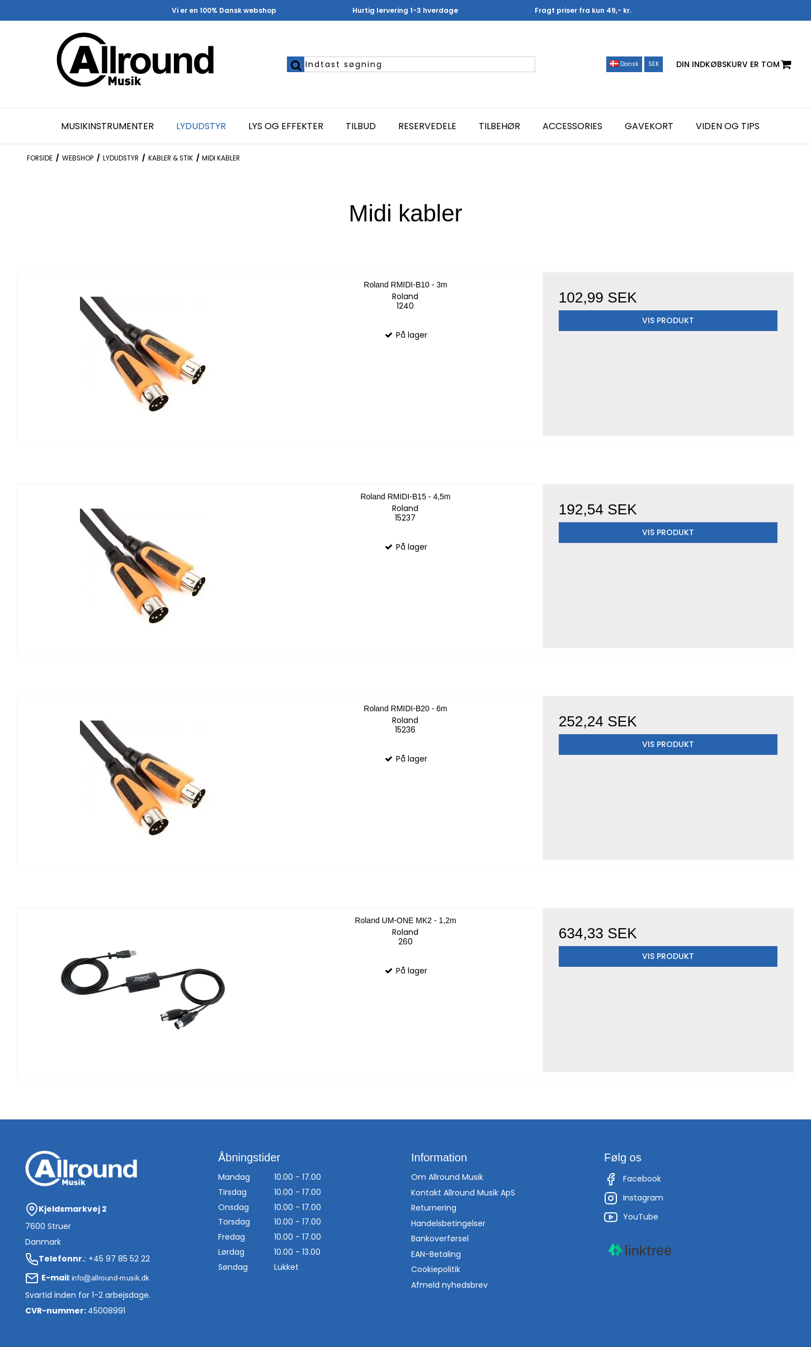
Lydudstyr (201, 126)
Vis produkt (668, 320)
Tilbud (361, 126)
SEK (653, 64)
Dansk (624, 64)
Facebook (632, 1179)
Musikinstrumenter (107, 126)
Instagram (633, 1198)
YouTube (631, 1217)
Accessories (572, 126)
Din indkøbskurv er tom (733, 64)
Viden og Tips (728, 126)
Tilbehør (499, 126)
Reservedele (427, 126)
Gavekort (649, 126)
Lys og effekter (285, 126)
